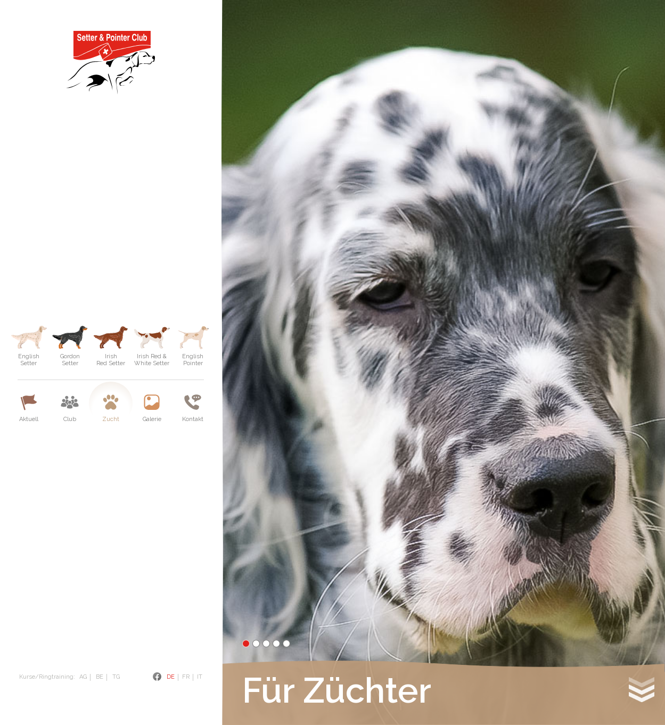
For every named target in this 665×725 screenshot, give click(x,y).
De (171, 676)
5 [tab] (286, 643)
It (199, 676)
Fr (186, 676)
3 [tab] (266, 643)
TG (116, 676)
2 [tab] (256, 643)
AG (83, 676)
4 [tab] (276, 643)
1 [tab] (246, 643)
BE (99, 676)
